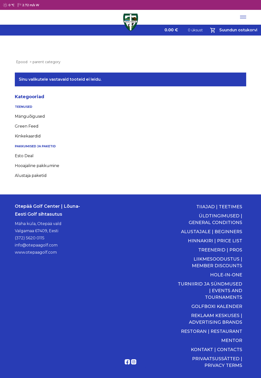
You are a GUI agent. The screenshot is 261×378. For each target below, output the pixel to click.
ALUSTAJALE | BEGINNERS (211, 231)
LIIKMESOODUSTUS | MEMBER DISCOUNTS (217, 262)
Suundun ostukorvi (233, 30)
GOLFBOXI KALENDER (216, 306)
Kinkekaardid (28, 136)
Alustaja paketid (31, 175)
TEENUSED (23, 107)
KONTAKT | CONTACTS (216, 349)
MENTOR (231, 340)
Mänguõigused (30, 116)
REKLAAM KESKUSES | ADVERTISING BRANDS (215, 319)
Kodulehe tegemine (130, 367)
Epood (21, 62)
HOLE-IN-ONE (226, 275)
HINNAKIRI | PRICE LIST (215, 241)
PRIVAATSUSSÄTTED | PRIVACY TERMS (217, 362)
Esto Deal (24, 155)
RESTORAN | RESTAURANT (211, 331)
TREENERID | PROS (220, 250)
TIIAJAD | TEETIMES (219, 206)
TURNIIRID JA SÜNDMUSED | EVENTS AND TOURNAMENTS (210, 290)
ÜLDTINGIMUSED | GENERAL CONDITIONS (215, 219)
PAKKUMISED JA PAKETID (35, 146)
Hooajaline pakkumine (37, 165)
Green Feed (27, 126)
